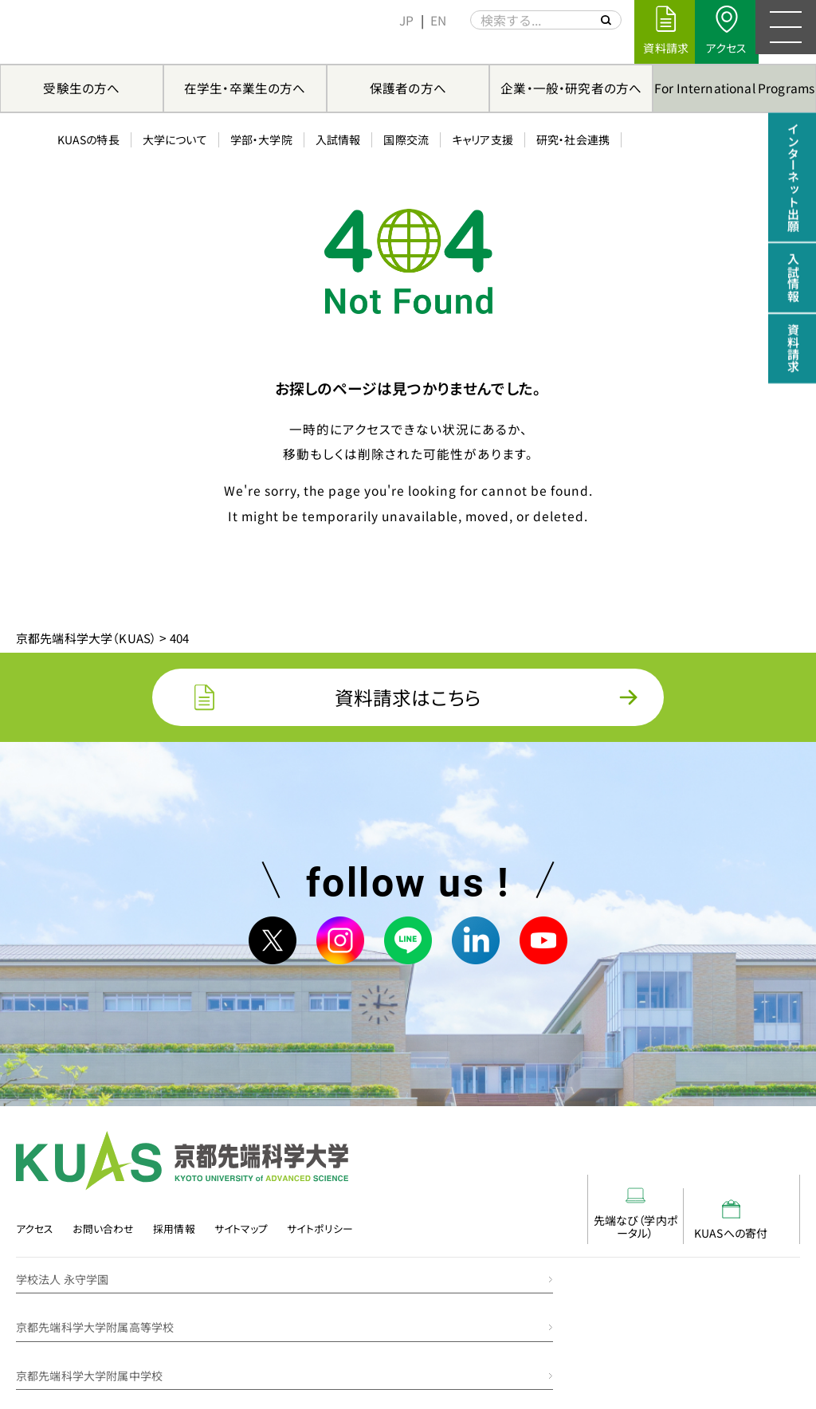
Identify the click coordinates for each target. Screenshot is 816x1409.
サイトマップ (244, 1242)
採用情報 (176, 1242)
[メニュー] (784, 32)
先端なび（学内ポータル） (656, 1220)
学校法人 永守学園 (62, 1285)
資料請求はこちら (407, 701)
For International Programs (734, 87)
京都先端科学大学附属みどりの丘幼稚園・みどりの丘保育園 (566, 1333)
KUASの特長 (79, 47)
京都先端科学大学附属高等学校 (499, 1285)
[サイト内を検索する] (596, 20)
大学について (165, 47)
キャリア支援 (473, 47)
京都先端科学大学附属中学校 (89, 1333)
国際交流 (397, 47)
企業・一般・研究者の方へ (570, 87)
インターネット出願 (793, 179)
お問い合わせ (104, 1242)
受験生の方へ (81, 87)
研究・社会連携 (563, 47)
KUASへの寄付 (751, 1226)
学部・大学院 (252, 47)
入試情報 (328, 47)
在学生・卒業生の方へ (245, 87)
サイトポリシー (324, 1242)
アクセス (34, 1242)
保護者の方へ (408, 87)
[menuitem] (397, 20)
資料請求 (793, 358)
